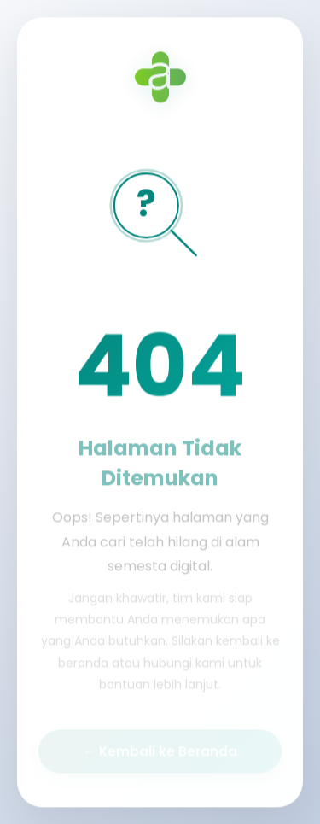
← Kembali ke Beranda (160, 752)
